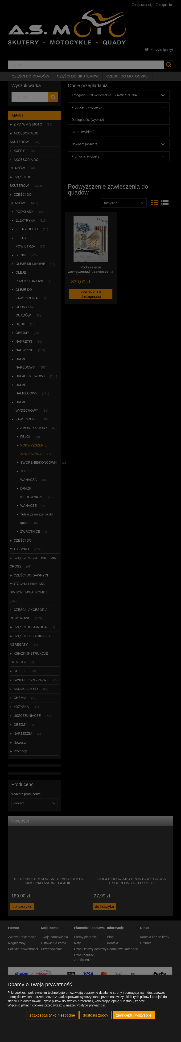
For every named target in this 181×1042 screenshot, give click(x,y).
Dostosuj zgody (95, 1015)
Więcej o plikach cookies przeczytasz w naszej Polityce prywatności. (57, 1005)
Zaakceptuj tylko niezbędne (52, 1015)
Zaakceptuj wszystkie (133, 1015)
